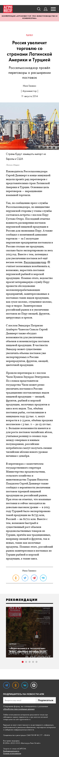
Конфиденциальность (11, 751)
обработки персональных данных (18, 709)
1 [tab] (23, 662)
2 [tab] (26, 662)
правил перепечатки (20, 717)
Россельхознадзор (37, 262)
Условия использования (12, 753)
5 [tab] (36, 662)
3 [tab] (30, 662)
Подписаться (45, 700)
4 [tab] (33, 662)
